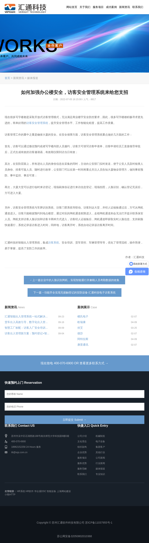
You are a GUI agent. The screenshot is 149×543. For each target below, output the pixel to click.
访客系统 (53, 242)
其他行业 (100, 452)
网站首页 (71, 7)
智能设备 (51, 491)
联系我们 (137, 7)
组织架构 (82, 447)
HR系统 (21, 491)
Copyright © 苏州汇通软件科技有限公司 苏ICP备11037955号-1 (74, 522)
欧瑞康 (81, 322)
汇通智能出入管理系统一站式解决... (26, 316)
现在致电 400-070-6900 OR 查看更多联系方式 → (74, 363)
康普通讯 (82, 344)
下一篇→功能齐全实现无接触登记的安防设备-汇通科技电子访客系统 (74, 292)
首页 (7, 78)
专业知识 (100, 474)
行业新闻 (100, 463)
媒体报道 (100, 468)
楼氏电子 (82, 316)
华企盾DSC (40, 491)
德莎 (80, 333)
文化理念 (82, 441)
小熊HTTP (10, 494)
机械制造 (100, 436)
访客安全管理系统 (37, 122)
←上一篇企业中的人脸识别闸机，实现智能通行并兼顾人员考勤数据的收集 (74, 280)
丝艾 (80, 327)
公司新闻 (100, 457)
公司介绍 (82, 436)
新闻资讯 (124, 7)
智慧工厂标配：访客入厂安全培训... (26, 327)
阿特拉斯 (82, 339)
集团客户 (100, 447)
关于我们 (85, 7)
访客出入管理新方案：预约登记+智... (27, 333)
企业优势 (82, 452)
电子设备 (100, 441)
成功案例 (111, 7)
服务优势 (82, 463)
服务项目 (98, 7)
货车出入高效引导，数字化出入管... (26, 322)
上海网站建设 (64, 491)
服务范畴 (82, 468)
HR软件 (30, 491)
